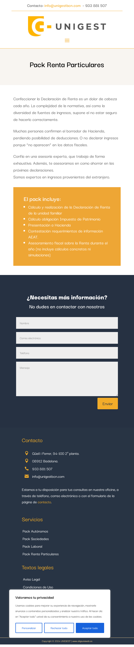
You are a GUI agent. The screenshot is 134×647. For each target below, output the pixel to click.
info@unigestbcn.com (62, 5)
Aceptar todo (90, 628)
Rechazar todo (59, 628)
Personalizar (29, 628)
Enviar (108, 403)
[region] (59, 614)
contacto (44, 501)
